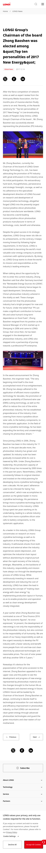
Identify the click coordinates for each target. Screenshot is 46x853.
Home (5, 11)
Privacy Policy (11, 832)
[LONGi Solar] (6, 4)
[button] (35, 4)
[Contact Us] (43, 842)
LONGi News (17, 11)
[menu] (42, 4)
